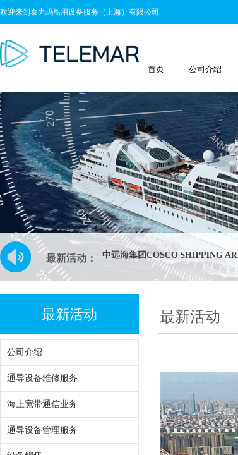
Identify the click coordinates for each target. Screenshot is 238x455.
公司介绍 (205, 69)
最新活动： (71, 258)
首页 (156, 69)
